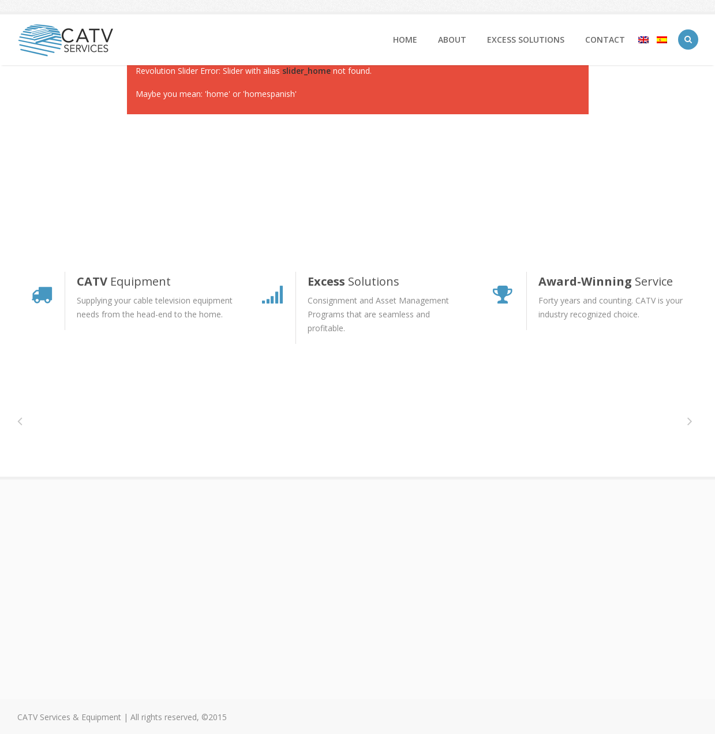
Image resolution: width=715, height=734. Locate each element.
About (452, 39)
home (405, 39)
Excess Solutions (525, 39)
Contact (605, 39)
